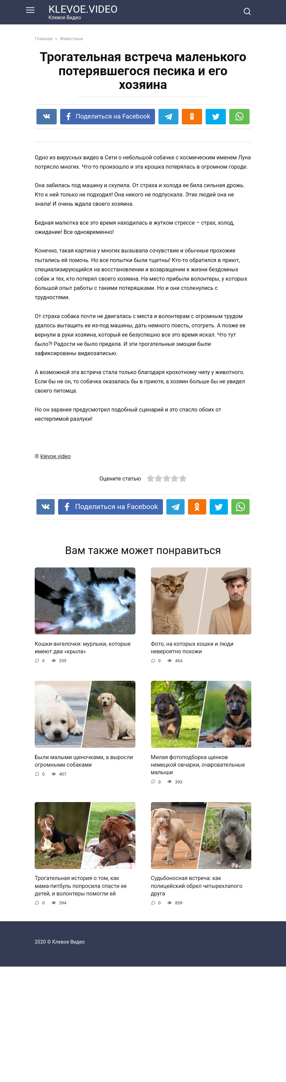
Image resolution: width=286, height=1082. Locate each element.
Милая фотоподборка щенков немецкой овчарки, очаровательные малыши (198, 880)
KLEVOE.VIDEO (83, 9)
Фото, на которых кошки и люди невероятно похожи (192, 763)
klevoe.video (56, 571)
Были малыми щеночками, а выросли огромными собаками (84, 876)
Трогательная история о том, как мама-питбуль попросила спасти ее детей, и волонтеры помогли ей (81, 1001)
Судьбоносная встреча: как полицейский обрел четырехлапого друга (197, 1001)
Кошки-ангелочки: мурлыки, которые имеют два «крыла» (83, 763)
